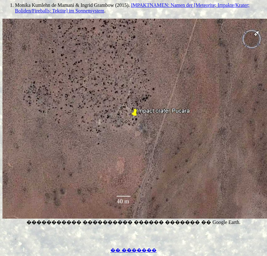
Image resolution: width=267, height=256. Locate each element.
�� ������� (133, 250)
